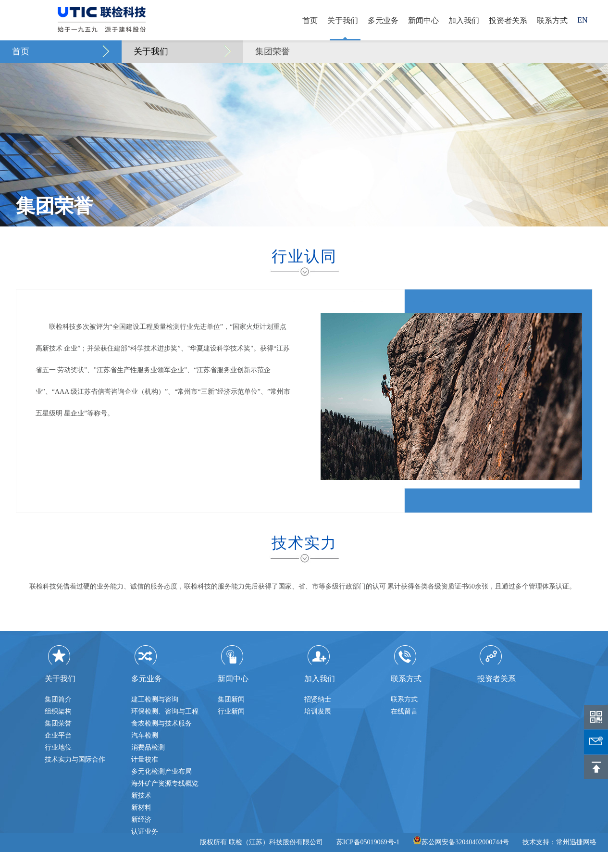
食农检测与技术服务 (161, 723)
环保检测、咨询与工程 (165, 711)
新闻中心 (423, 20)
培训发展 (317, 711)
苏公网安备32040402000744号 (461, 842)
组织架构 (58, 711)
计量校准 (144, 759)
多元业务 (383, 20)
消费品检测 (148, 747)
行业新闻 (231, 711)
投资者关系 (508, 20)
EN (582, 20)
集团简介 (58, 699)
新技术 (141, 795)
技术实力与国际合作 (75, 759)
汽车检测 (144, 735)
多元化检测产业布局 (161, 771)
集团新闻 (231, 699)
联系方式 (552, 20)
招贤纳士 (317, 699)
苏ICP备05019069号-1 (367, 842)
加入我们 (463, 20)
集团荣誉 (272, 51)
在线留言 (404, 711)
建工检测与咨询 (154, 699)
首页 (310, 20)
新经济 (141, 819)
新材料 (141, 807)
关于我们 (342, 20)
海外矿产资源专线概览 (165, 783)
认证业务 (144, 831)
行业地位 (58, 747)
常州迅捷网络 (576, 842)
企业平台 (58, 735)
